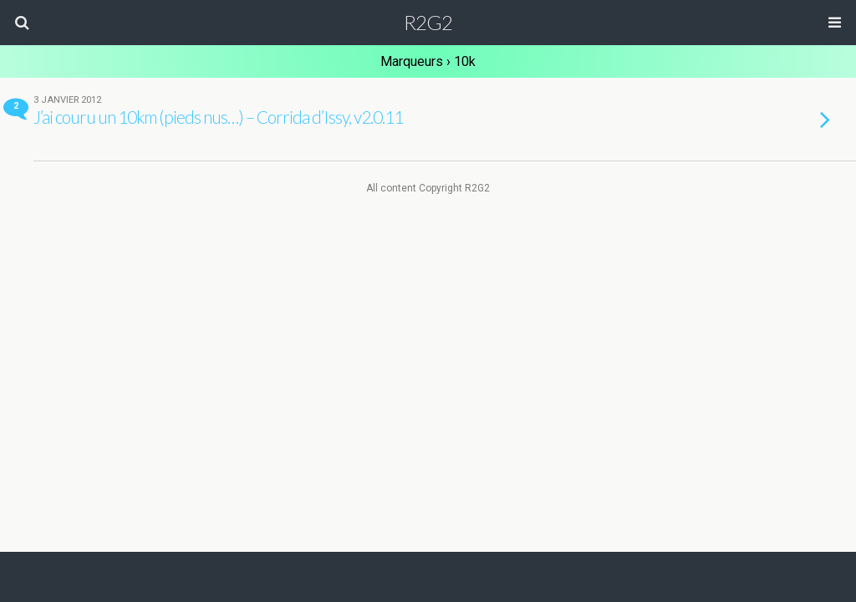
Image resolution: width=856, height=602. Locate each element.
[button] (21, 22)
